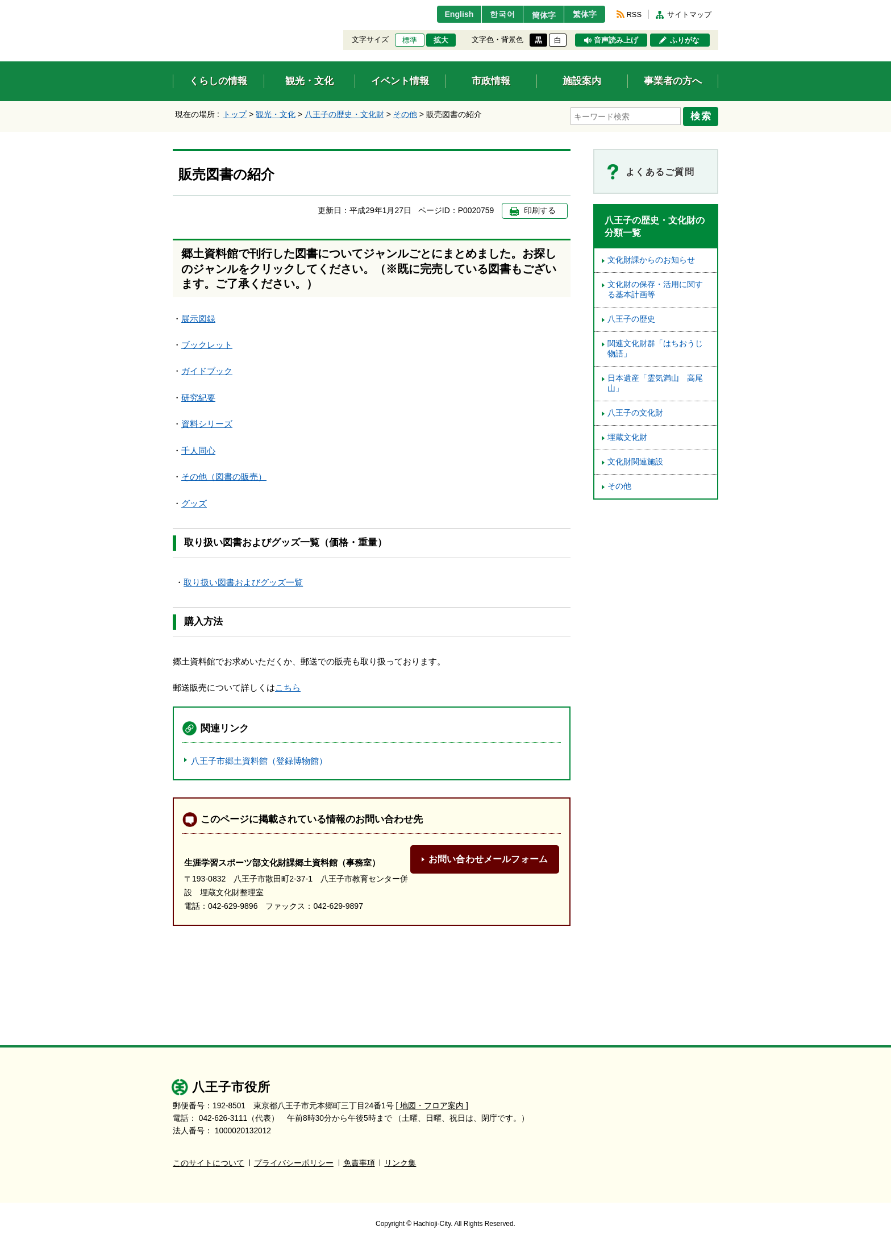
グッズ (194, 501)
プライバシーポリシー (294, 1162)
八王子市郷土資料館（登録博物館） (259, 759)
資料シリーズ (206, 422)
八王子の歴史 (631, 317)
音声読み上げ (616, 40)
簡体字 (538, 15)
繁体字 (583, 14)
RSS (634, 14)
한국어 (493, 14)
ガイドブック (206, 370)
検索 (702, 115)
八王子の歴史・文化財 (344, 114)
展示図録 (198, 317)
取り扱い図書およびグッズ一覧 (243, 580)
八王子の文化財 (635, 411)
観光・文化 (275, 114)
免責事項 (359, 1162)
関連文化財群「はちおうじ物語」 (655, 347)
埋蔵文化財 (627, 435)
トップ (235, 114)
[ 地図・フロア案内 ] (432, 1104)
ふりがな (685, 40)
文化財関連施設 (635, 460)
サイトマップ (689, 14)
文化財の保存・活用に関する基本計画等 (655, 288)
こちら (288, 686)
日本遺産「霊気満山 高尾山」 (655, 381)
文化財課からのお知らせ (651, 258)
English (447, 14)
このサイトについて (208, 1162)
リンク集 (400, 1162)
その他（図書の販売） (224, 475)
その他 (405, 114)
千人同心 (198, 449)
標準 (409, 40)
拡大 (441, 40)
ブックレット (206, 343)
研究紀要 (198, 396)
